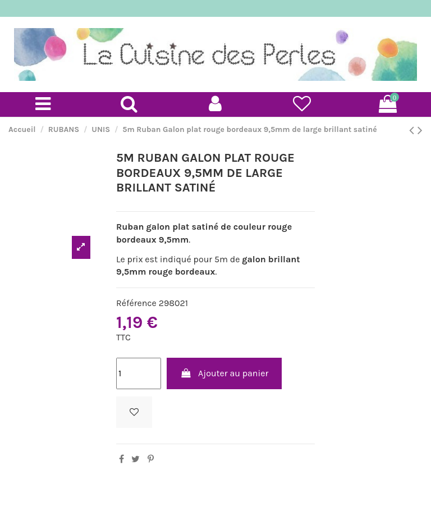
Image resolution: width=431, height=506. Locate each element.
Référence (136, 303)
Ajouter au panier (224, 373)
